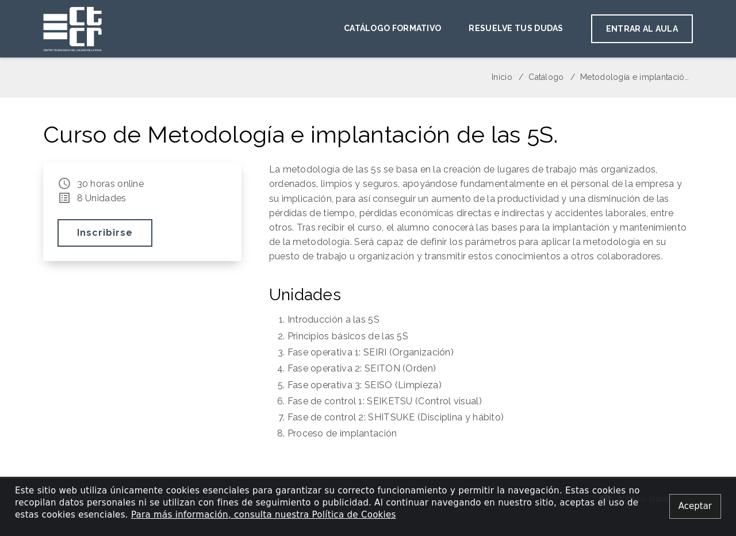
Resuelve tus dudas (516, 28)
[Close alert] (695, 506)
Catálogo (546, 77)
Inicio (502, 77)
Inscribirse (105, 233)
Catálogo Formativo (392, 28)
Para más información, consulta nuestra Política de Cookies (263, 515)
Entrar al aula (642, 28)
